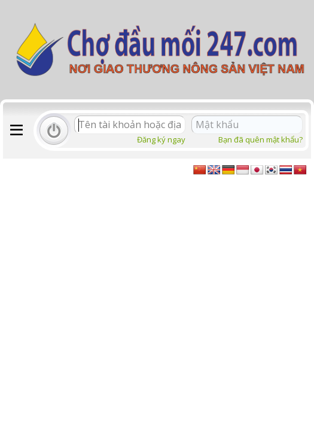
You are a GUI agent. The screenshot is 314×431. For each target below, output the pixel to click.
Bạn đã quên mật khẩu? (260, 139)
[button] (16, 130)
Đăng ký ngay (161, 139)
